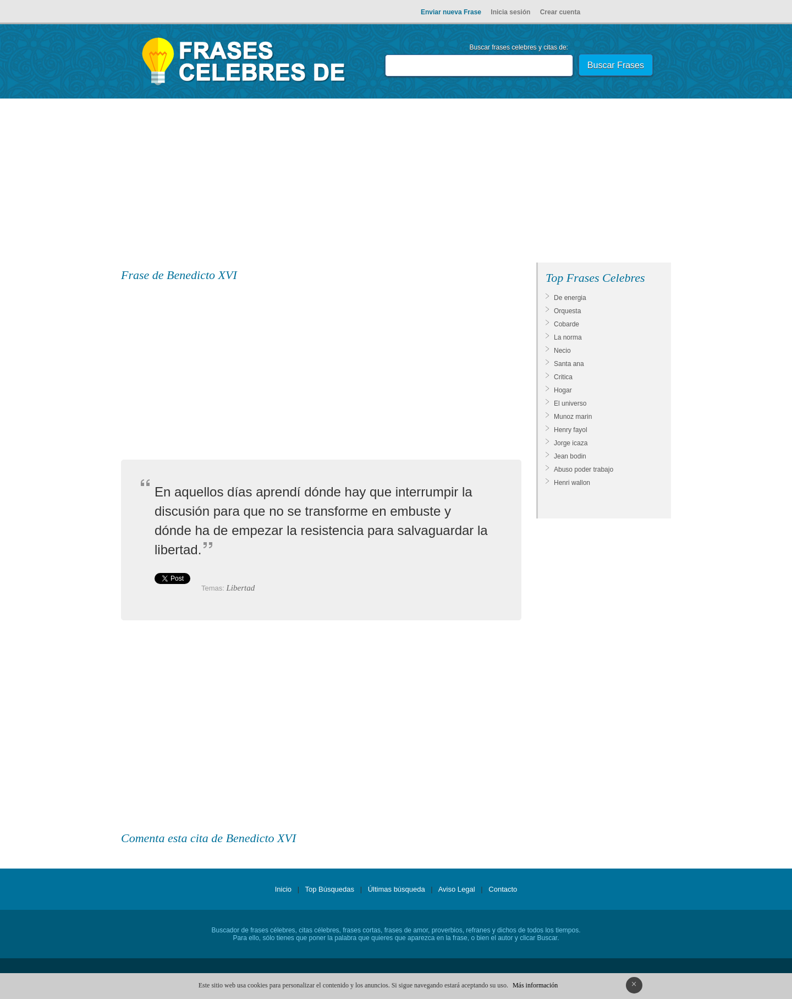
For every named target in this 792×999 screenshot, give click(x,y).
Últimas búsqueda (396, 889)
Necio (562, 350)
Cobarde (566, 324)
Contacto (502, 889)
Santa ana (569, 364)
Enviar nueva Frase (451, 12)
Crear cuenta (560, 12)
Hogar (563, 390)
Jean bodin (570, 456)
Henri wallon (572, 483)
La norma (568, 337)
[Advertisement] (396, 183)
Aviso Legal (456, 889)
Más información (535, 985)
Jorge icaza (570, 443)
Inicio (283, 889)
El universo (570, 403)
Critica (563, 377)
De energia (570, 298)
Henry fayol (570, 430)
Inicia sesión (510, 12)
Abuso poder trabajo (583, 469)
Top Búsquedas (329, 889)
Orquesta (567, 311)
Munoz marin (573, 417)
